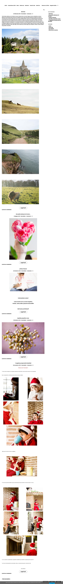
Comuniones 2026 (12, 5)
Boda (18, 5)
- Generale (50, 27)
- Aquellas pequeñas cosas (54, 19)
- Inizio (49, 26)
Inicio (6, 5)
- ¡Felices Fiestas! (52, 17)
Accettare (52, 583)
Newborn (27, 5)
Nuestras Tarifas (45, 5)
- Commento (29, 14)
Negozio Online (53, 5)
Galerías (38, 5)
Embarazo (22, 5)
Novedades (23, 14)
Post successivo (6, 579)
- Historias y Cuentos (53, 30)
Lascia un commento (6, 209)
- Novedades (51, 29)
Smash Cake (32, 5)
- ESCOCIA (50, 14)
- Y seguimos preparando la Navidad (54, 20)
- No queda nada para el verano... (53, 15)
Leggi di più (23, 208)
